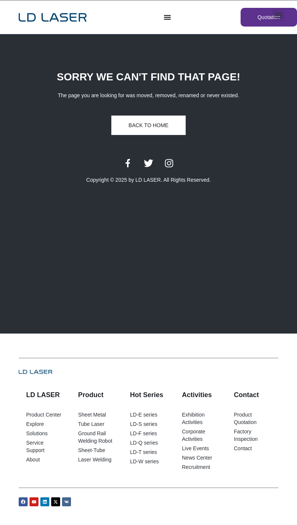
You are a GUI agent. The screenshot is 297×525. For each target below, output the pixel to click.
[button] (278, 15)
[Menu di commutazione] (167, 17)
